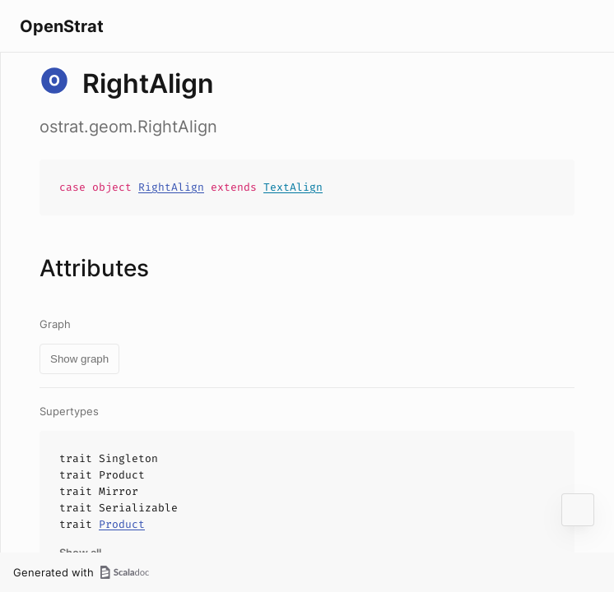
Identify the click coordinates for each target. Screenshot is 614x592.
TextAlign (293, 187)
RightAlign (171, 187)
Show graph (79, 359)
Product (122, 524)
